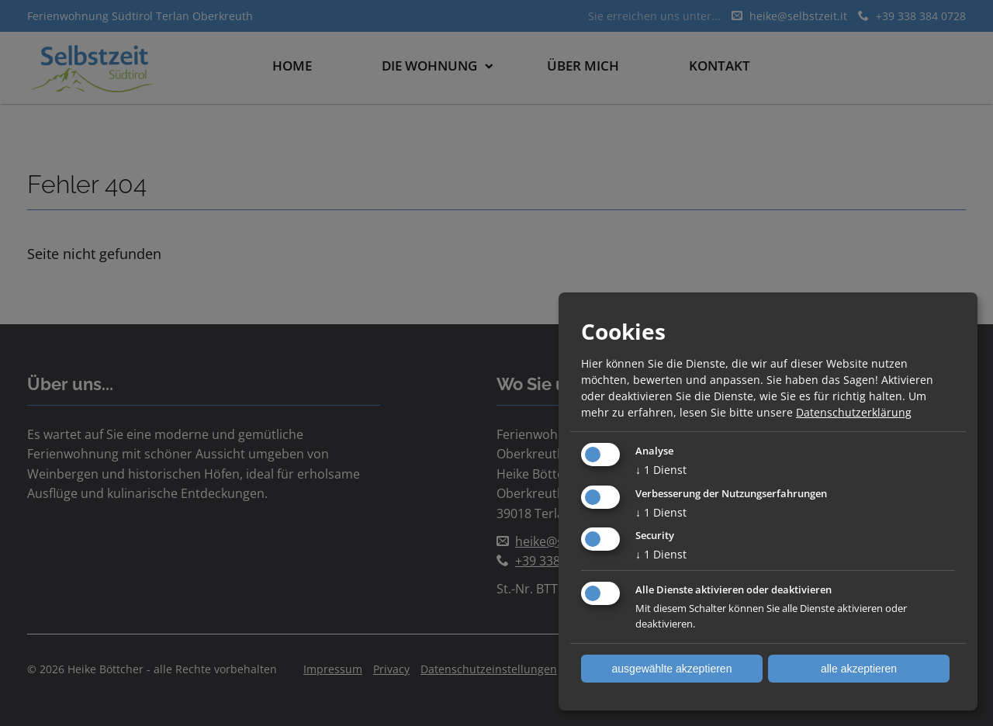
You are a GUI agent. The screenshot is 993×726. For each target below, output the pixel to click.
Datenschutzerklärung (854, 412)
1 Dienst (661, 469)
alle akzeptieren (859, 668)
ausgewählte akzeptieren (672, 668)
